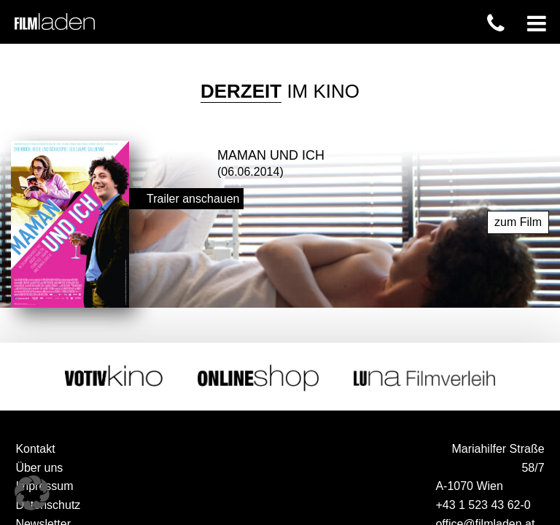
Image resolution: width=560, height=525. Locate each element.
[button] (32, 493)
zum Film (518, 221)
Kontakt (35, 448)
